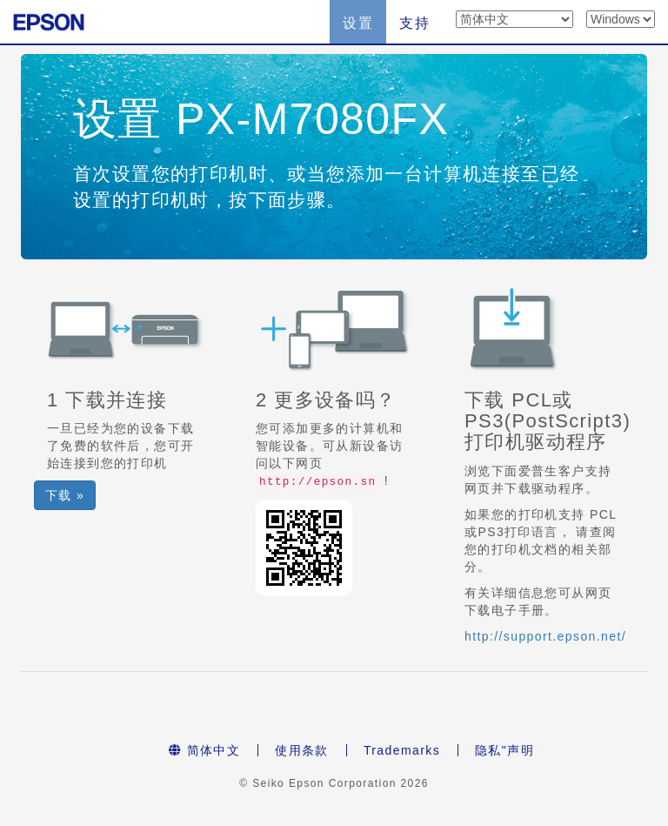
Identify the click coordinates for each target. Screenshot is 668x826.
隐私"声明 (504, 750)
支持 (414, 23)
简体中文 (204, 750)
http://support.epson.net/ (545, 636)
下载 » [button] (64, 495)
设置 (358, 23)
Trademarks (402, 750)
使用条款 (302, 750)
